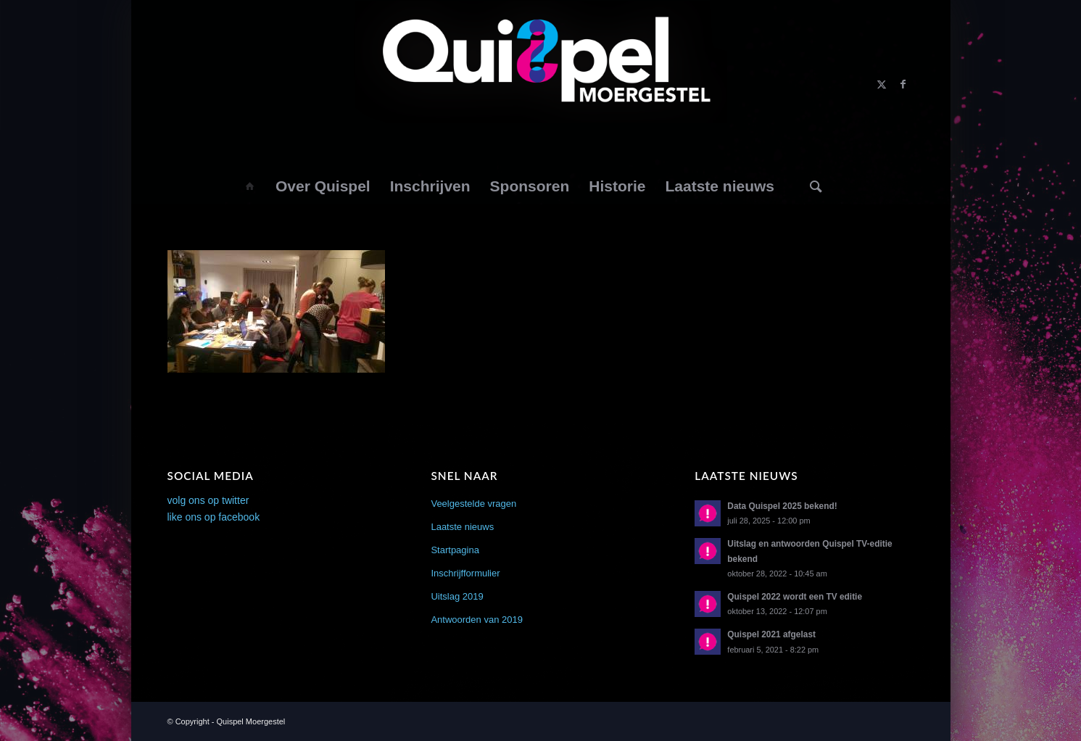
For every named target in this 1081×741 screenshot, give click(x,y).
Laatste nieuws (462, 526)
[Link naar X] (881, 84)
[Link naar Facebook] (903, 84)
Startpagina (455, 550)
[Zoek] (815, 186)
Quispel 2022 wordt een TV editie (794, 597)
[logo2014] (540, 84)
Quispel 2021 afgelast (771, 634)
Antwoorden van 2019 (476, 619)
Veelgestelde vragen (473, 503)
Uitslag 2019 (457, 596)
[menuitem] (249, 186)
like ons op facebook (213, 517)
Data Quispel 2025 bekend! (782, 506)
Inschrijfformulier (465, 573)
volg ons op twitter (208, 500)
